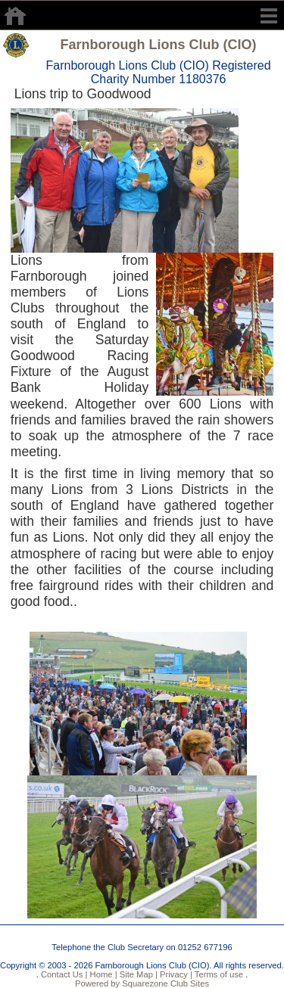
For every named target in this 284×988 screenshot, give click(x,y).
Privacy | (175, 974)
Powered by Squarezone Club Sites (142, 983)
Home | (102, 974)
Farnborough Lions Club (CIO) (159, 44)
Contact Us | (63, 974)
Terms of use (217, 974)
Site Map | (137, 974)
